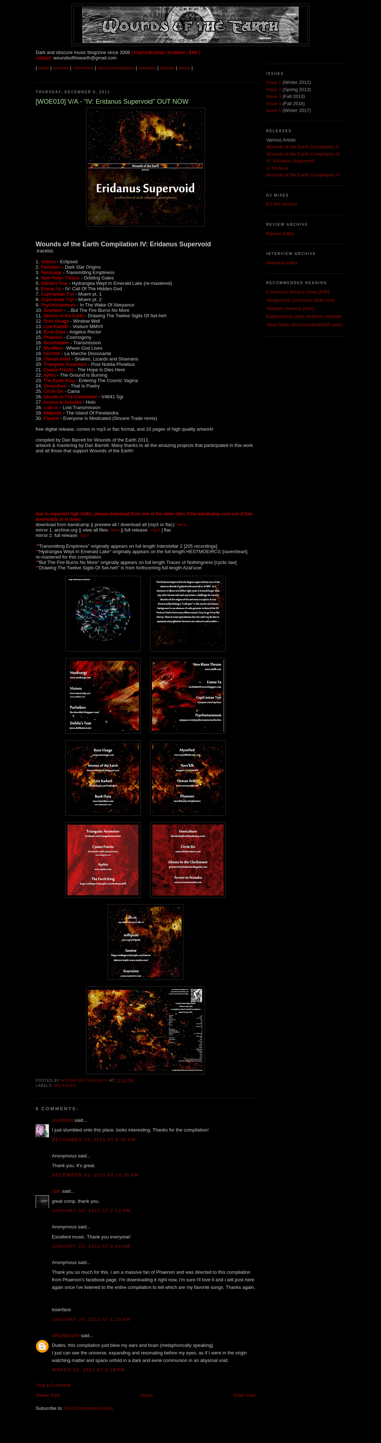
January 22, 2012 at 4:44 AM (91, 1246)
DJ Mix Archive (281, 204)
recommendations (115, 68)
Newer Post (48, 1395)
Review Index (280, 233)
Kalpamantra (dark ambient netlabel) (304, 316)
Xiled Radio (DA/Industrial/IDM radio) (304, 324)
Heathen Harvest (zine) (290, 308)
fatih (56, 1191)
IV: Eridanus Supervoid (290, 160)
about (184, 68)
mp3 (155, 530)
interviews (83, 68)
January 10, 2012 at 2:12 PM (91, 1210)
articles (167, 68)
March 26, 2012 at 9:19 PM (88, 1369)
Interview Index (281, 262)
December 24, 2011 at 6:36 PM (94, 1139)
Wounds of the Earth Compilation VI (303, 175)
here (181, 524)
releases (147, 68)
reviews (61, 68)
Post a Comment (53, 1385)
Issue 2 (273, 89)
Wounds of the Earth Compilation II (302, 146)
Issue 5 (273, 110)
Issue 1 (273, 82)
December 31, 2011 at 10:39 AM (95, 1175)
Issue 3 (273, 96)
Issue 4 (273, 103)
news (43, 68)
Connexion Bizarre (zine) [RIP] (298, 292)
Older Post (244, 1395)
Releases (65, 1086)
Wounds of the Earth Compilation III (303, 154)
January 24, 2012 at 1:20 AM (91, 1319)
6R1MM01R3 (66, 1335)
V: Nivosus (277, 168)
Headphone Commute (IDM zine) (300, 300)
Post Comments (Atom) (88, 1408)
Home (146, 1395)
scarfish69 (62, 1120)
